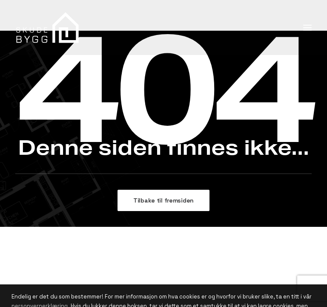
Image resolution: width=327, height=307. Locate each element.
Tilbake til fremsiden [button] (163, 200)
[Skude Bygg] (47, 27)
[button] (307, 27)
